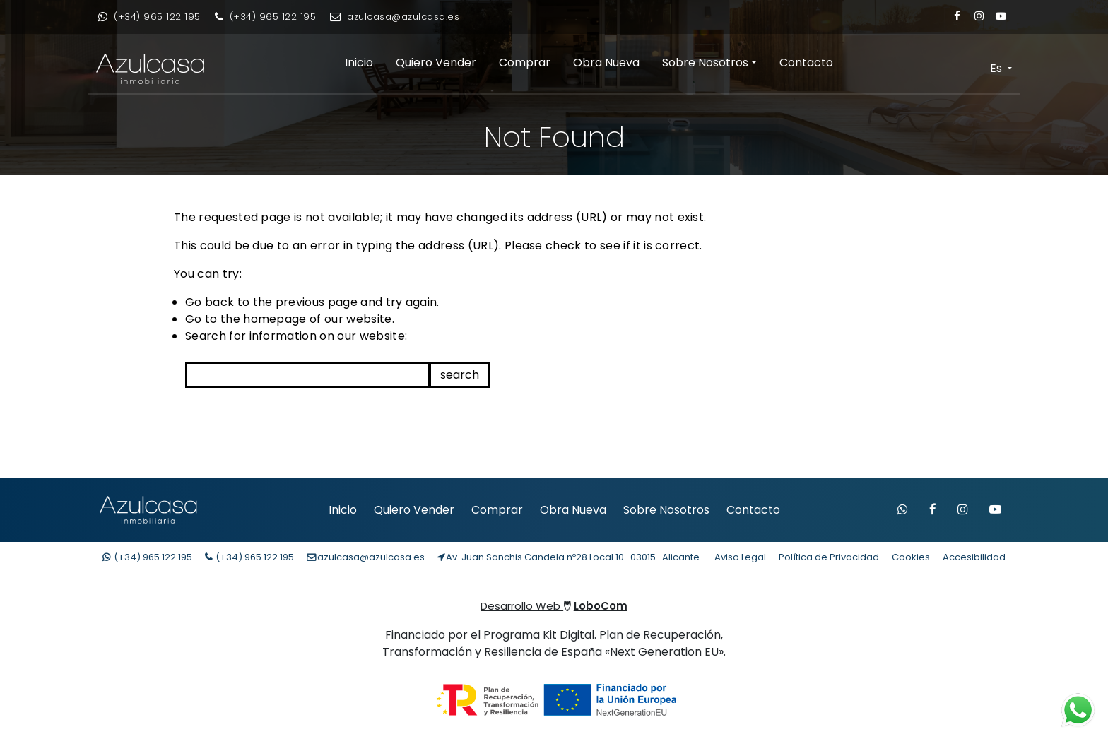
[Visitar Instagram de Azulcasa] (963, 510)
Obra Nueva (606, 62)
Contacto (806, 62)
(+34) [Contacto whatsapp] (147, 557)
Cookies (911, 557)
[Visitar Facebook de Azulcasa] (933, 510)
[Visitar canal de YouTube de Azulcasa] (995, 510)
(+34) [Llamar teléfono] (249, 557)
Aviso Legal (740, 557)
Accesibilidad (974, 557)
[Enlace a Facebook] (957, 16)
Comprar (524, 62)
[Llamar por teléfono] (266, 17)
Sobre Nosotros (705, 62)
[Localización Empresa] (568, 557)
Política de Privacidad (829, 557)
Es (997, 68)
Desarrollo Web (554, 605)
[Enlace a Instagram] (979, 16)
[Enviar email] (394, 17)
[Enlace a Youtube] (1001, 16)
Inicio (359, 62)
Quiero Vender (436, 62)
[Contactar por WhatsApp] (903, 510)
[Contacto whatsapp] (149, 17)
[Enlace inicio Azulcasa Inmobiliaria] (142, 69)
